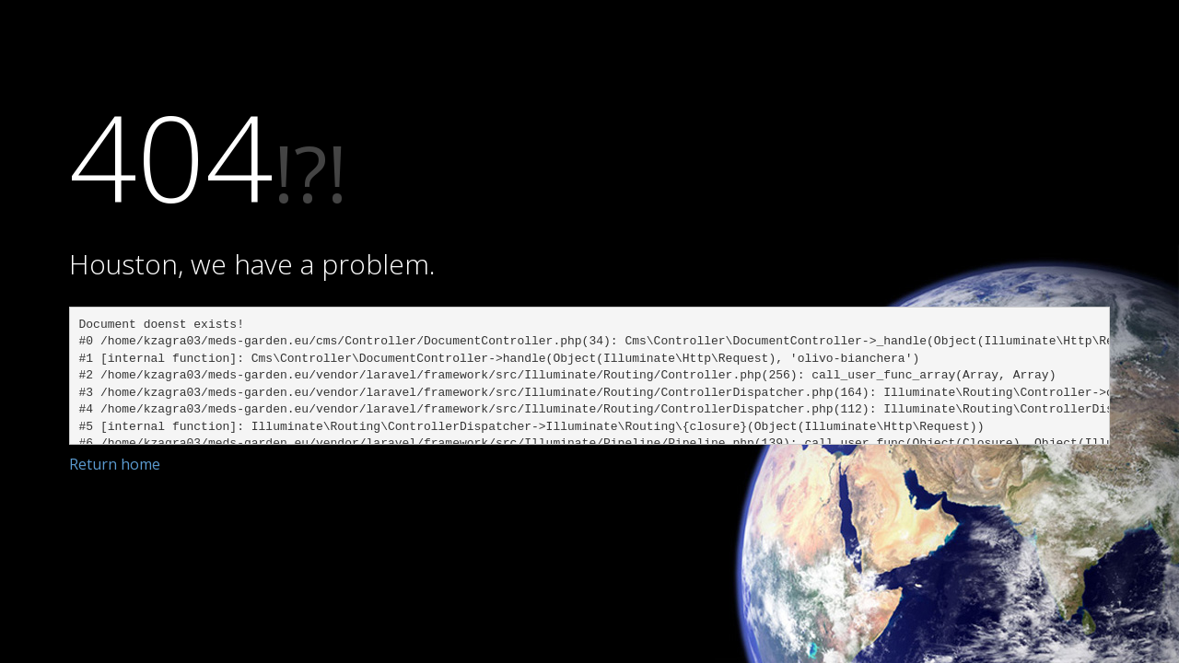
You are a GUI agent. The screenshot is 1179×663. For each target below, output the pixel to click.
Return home (114, 464)
